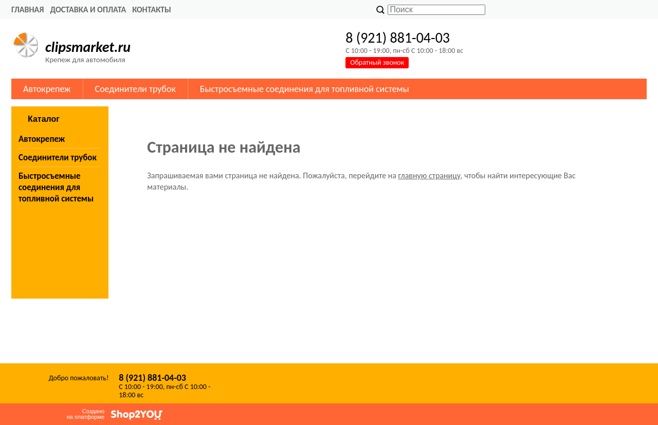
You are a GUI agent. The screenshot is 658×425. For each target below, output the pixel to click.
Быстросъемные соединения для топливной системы (304, 89)
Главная (27, 9)
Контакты (151, 9)
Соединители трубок (135, 89)
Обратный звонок (377, 62)
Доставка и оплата (88, 9)
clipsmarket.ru (88, 47)
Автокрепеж (47, 89)
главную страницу (429, 175)
